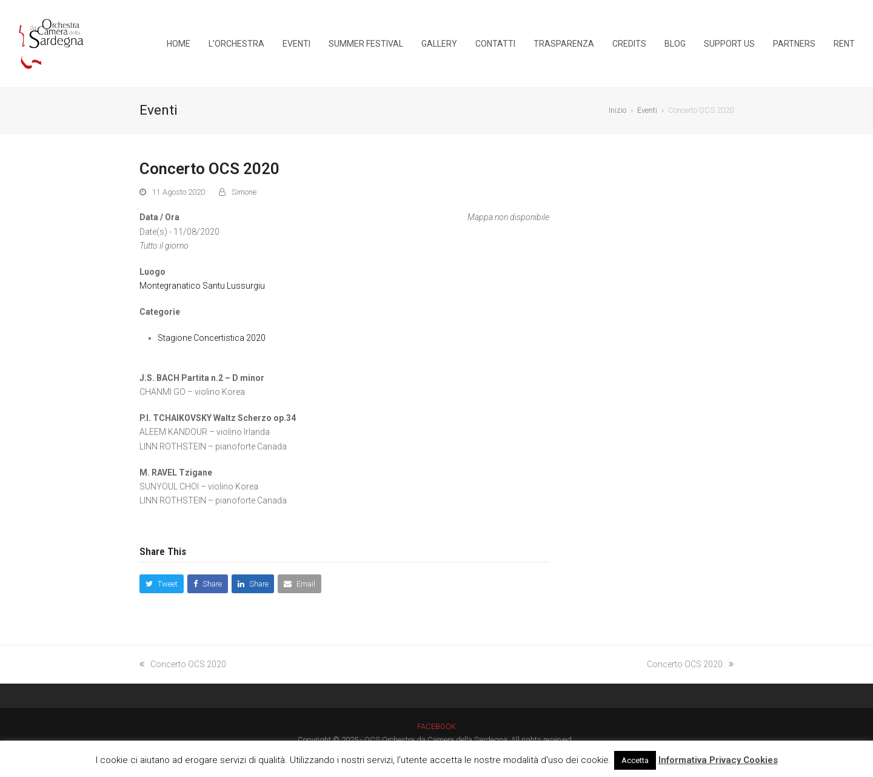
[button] (161, 583)
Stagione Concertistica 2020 (212, 338)
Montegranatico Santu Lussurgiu (202, 286)
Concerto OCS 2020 (182, 664)
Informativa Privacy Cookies (718, 760)
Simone (244, 192)
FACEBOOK (436, 726)
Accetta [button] (635, 760)
